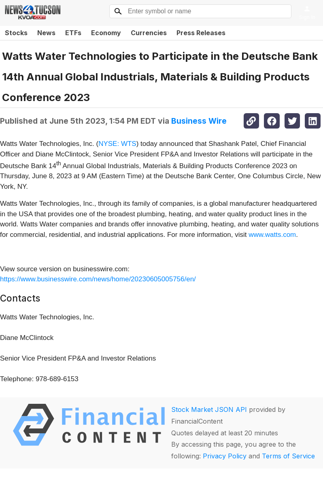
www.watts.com (272, 234)
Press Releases (200, 33)
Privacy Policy (224, 456)
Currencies (149, 33)
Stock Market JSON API (209, 409)
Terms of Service (288, 456)
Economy (106, 33)
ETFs (73, 33)
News (46, 33)
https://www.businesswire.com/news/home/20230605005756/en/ (98, 279)
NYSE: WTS (117, 144)
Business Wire (199, 121)
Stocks (16, 33)
